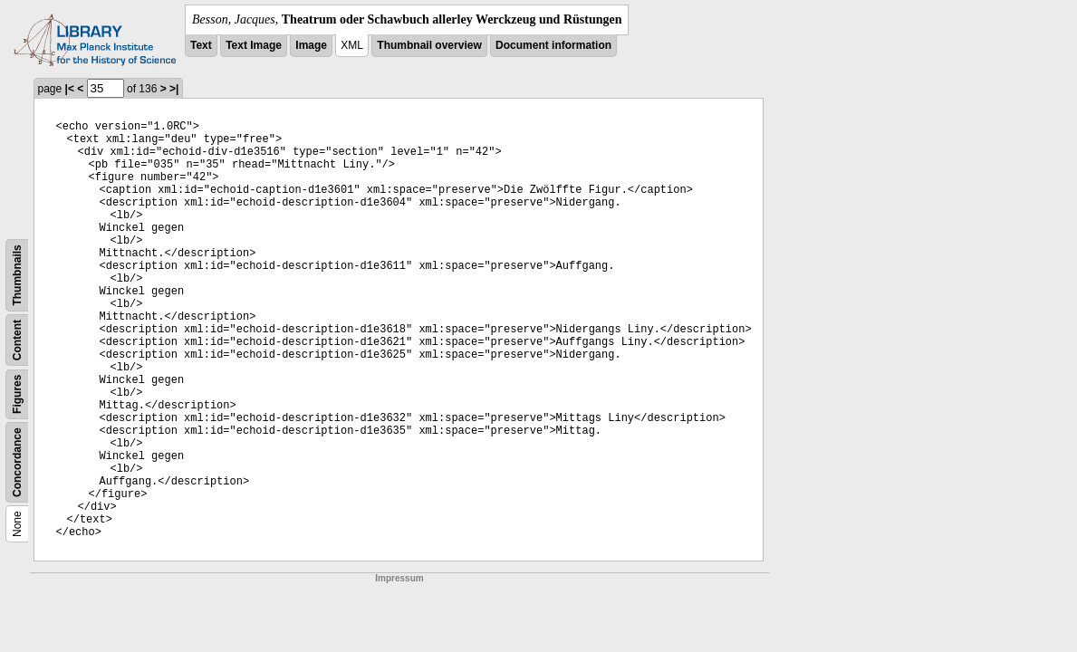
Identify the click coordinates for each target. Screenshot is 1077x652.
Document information (553, 45)
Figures (17, 394)
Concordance (17, 462)
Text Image (254, 45)
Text (201, 45)
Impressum (399, 578)
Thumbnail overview (429, 45)
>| (173, 88)
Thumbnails (17, 274)
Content (17, 340)
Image (311, 45)
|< (69, 88)
